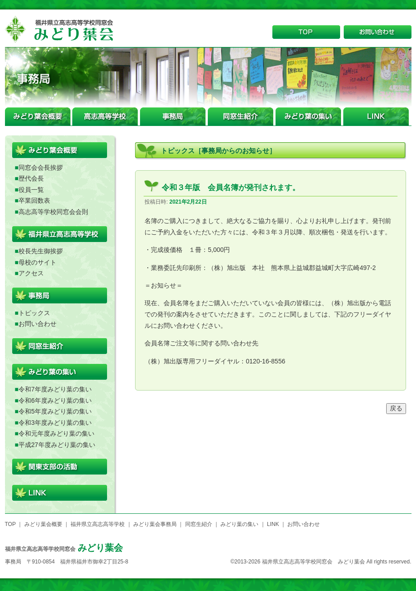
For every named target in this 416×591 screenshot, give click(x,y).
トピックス (34, 312)
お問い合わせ (37, 323)
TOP (10, 524)
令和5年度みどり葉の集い (55, 411)
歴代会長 (31, 178)
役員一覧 (31, 189)
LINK (273, 524)
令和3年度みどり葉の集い (55, 422)
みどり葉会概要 (43, 524)
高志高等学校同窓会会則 (53, 211)
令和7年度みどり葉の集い (55, 389)
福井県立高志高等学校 (97, 524)
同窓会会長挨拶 (41, 167)
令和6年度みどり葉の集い (55, 400)
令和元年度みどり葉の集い (56, 433)
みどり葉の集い (239, 524)
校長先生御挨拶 (41, 251)
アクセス (31, 273)
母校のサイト (37, 262)
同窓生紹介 (198, 524)
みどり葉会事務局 (155, 524)
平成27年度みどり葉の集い (57, 444)
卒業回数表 (34, 200)
